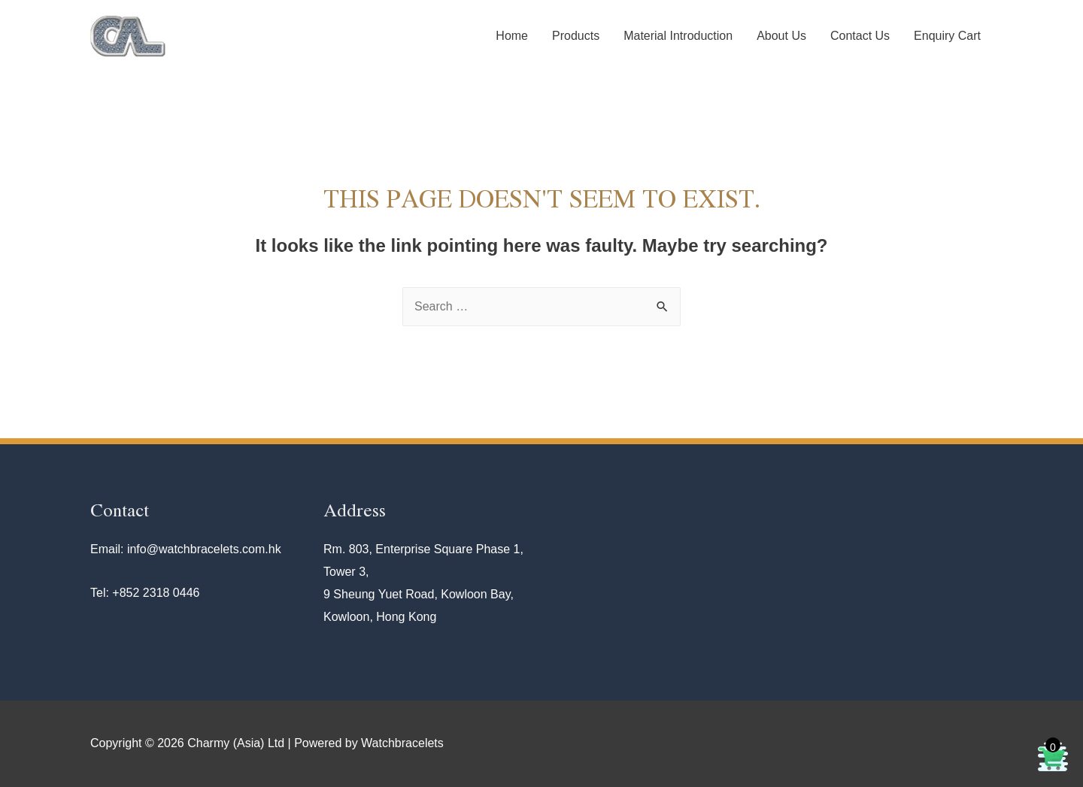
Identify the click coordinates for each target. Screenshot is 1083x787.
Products (575, 35)
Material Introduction (678, 35)
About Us (781, 35)
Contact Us (860, 35)
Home (512, 35)
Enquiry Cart (947, 35)
